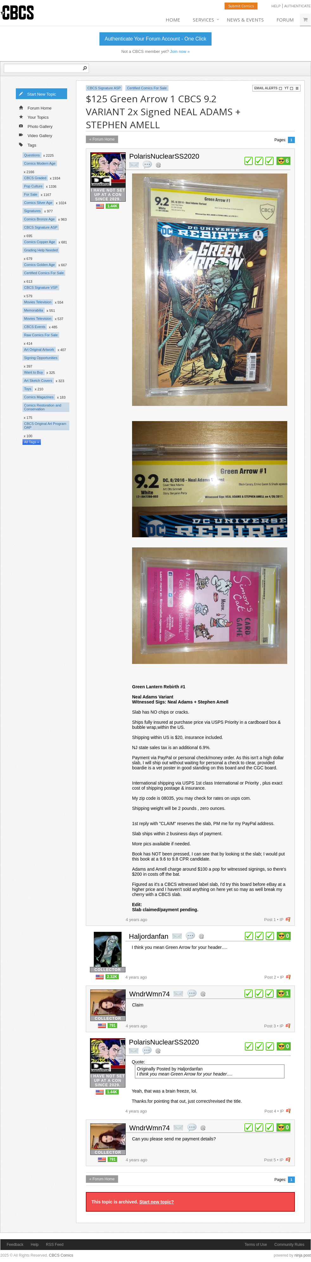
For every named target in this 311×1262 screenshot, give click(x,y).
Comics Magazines (39, 397)
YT (288, 88)
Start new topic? (156, 1201)
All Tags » (31, 442)
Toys (27, 389)
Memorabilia (33, 310)
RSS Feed (54, 1244)
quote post (147, 165)
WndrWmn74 (149, 994)
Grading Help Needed (41, 250)
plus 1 (248, 161)
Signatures (32, 211)
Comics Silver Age (38, 203)
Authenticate (297, 6)
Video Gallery (35, 135)
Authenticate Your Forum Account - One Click (155, 38)
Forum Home (35, 107)
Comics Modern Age (39, 163)
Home (173, 19)
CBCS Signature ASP (40, 227)
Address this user (158, 164)
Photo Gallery (36, 126)
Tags (27, 145)
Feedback (15, 1244)
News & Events (245, 19)
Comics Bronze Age (39, 219)
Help (276, 6)
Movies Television (37, 302)
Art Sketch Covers (38, 380)
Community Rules (289, 1244)
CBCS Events (34, 327)
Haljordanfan (148, 936)
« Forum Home (102, 139)
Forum (285, 19)
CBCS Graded (35, 178)
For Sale (30, 194)
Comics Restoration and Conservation (42, 407)
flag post (288, 919)
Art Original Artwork (39, 349)
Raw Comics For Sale (41, 335)
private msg (134, 165)
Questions (32, 155)
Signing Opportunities (40, 358)
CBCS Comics (61, 1255)
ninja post (303, 1255)
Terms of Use (255, 1244)
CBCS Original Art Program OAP (45, 425)
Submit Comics (241, 5)
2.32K (112, 977)
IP (281, 919)
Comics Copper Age (39, 242)
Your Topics (34, 117)
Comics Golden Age (39, 265)
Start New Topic (37, 94)
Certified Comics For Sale (44, 273)
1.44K (112, 206)
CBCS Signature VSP (41, 287)
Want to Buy (33, 372)
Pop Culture (33, 186)
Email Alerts (268, 88)
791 (112, 1025)
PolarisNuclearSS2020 (164, 156)
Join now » (180, 51)
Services (203, 19)
